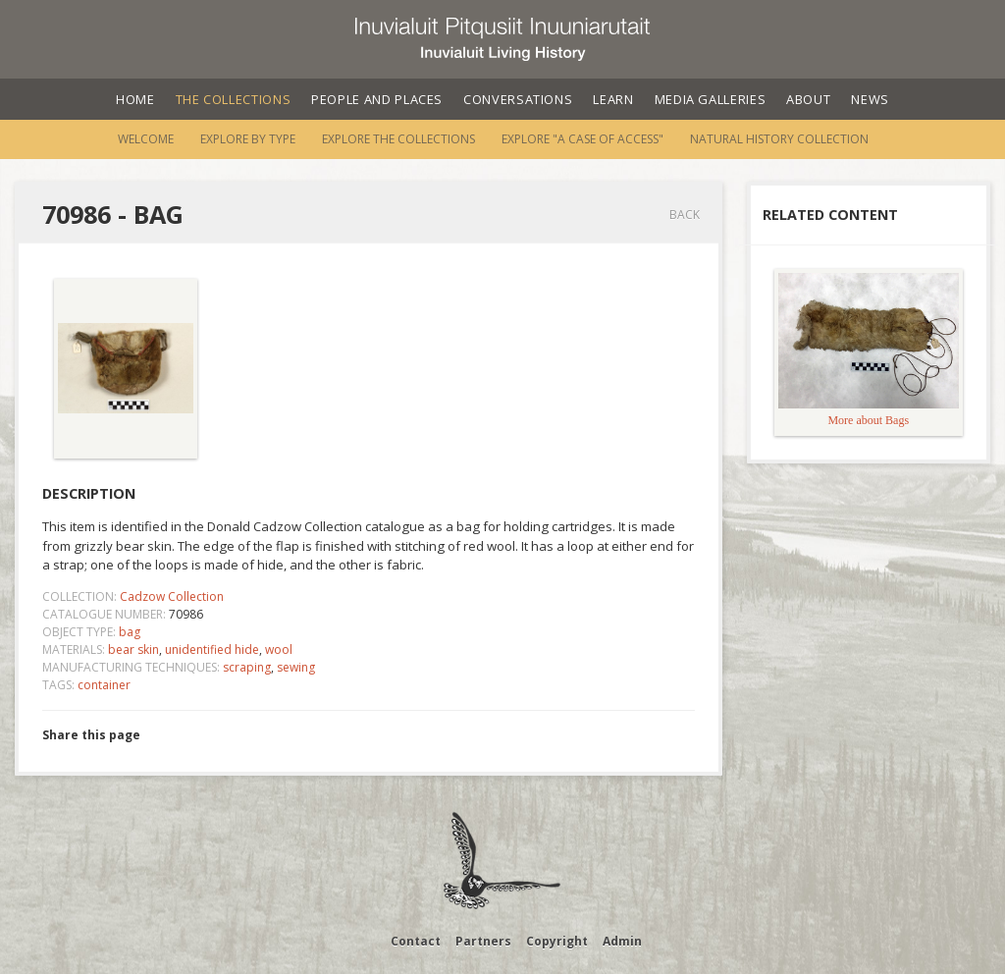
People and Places (377, 99)
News (870, 99)
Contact (416, 941)
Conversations (517, 99)
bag (129, 631)
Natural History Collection (779, 139)
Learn (613, 99)
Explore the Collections (398, 139)
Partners (483, 941)
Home (135, 99)
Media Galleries (711, 99)
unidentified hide (212, 649)
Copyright (557, 941)
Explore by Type (247, 139)
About (808, 99)
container (104, 684)
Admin (622, 941)
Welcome (146, 139)
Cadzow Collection (172, 596)
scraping (247, 667)
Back (684, 214)
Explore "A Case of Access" (582, 139)
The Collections (233, 99)
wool (278, 649)
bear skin (133, 649)
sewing (296, 667)
